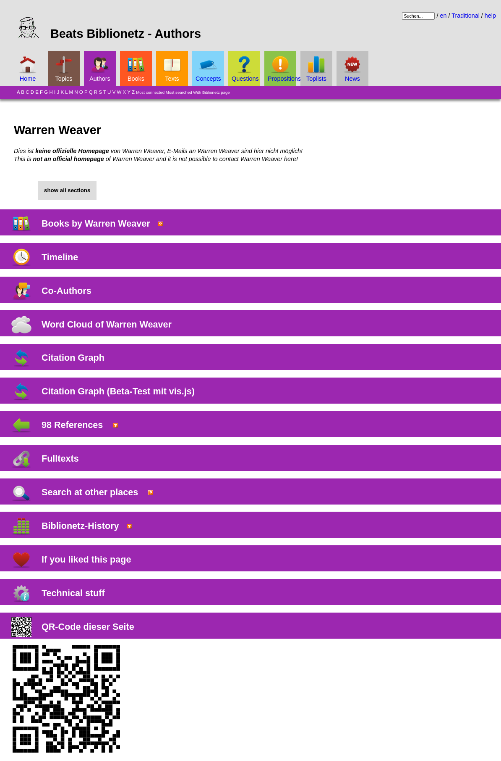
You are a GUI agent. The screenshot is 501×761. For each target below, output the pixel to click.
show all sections (67, 190)
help (490, 15)
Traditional (465, 15)
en (443, 15)
